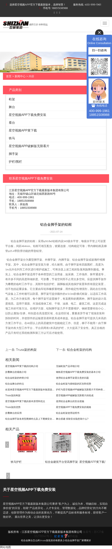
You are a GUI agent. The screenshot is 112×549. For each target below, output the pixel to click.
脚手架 (13, 153)
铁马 (12, 138)
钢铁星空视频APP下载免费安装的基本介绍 (78, 372)
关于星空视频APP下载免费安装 (29, 489)
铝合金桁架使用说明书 (67, 413)
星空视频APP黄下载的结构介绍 (21, 366)
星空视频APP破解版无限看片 (29, 146)
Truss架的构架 (26, 350)
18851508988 (60, 8)
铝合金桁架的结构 (79, 350)
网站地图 (5, 547)
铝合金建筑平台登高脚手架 (61, 462)
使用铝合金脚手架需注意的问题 (72, 378)
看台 (12, 122)
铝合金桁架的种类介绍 (17, 378)
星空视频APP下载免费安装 (27, 114)
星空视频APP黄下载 (23, 130)
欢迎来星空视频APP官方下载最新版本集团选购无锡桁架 (29, 389)
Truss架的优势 (12, 407)
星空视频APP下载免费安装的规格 (73, 407)
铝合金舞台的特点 (14, 383)
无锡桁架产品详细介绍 (67, 366)
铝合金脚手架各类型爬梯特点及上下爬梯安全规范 (29, 419)
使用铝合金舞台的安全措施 (70, 401)
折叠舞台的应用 (13, 413)
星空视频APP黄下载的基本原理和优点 (25, 401)
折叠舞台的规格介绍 (15, 372)
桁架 (12, 99)
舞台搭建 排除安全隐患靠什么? (72, 419)
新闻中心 (20, 76)
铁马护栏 (16, 462)
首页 (9, 76)
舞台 (12, 107)
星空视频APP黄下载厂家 (94, 462)
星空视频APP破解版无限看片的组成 (74, 395)
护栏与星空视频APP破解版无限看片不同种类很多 (80, 389)
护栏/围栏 (15, 161)
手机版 (74, 536)
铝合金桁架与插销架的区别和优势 (73, 383)
